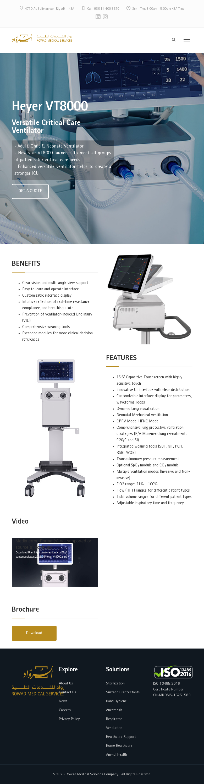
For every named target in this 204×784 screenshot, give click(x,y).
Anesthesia (114, 710)
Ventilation (114, 728)
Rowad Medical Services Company (91, 774)
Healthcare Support (121, 737)
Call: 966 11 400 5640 (103, 9)
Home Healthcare (119, 746)
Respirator (114, 719)
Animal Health (116, 755)
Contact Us (67, 692)
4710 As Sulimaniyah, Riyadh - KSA (49, 9)
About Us (66, 683)
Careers (65, 710)
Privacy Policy (69, 719)
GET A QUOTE (30, 196)
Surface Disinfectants (123, 692)
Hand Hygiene (116, 701)
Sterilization (115, 683)
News (63, 701)
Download (34, 633)
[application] (55, 562)
